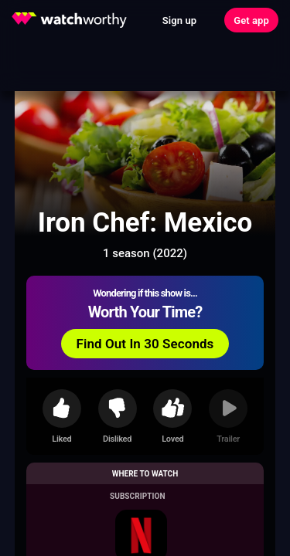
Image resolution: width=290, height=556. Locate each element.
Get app (251, 20)
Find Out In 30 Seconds (145, 343)
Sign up (179, 20)
